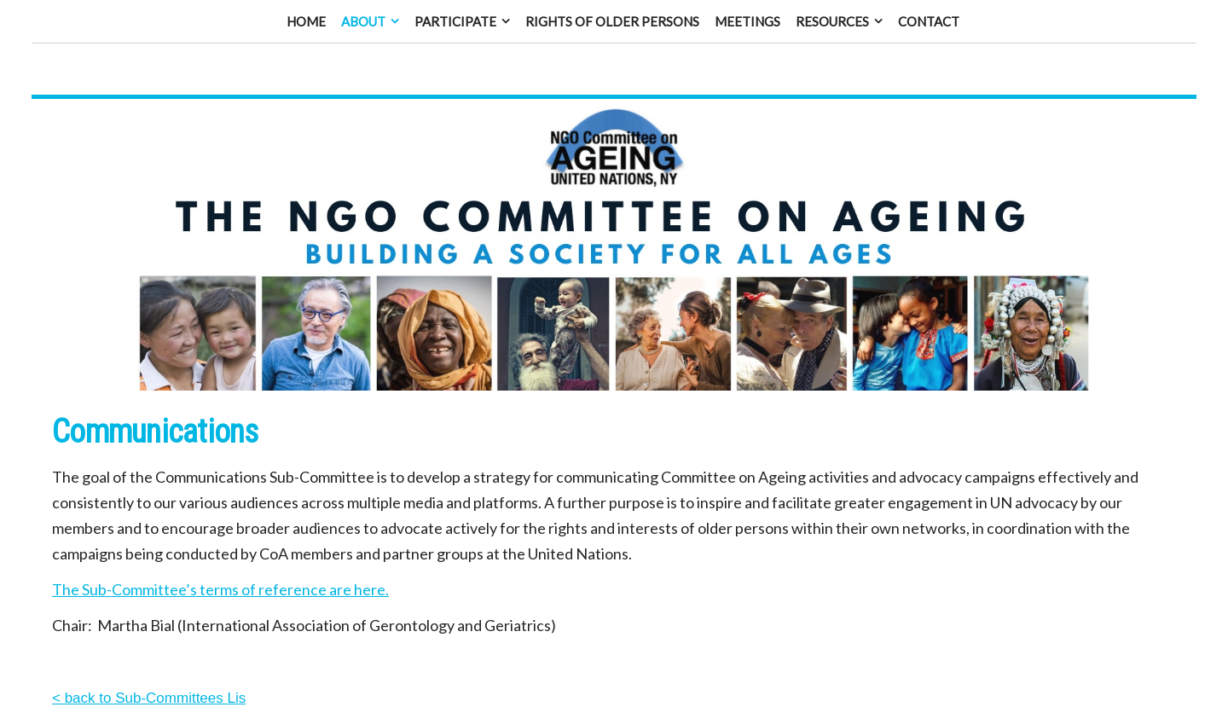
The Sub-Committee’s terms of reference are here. (220, 570)
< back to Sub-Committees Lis (149, 679)
